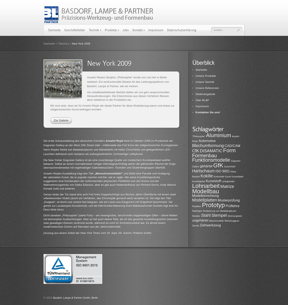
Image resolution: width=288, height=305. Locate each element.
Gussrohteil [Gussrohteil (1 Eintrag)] (229, 166)
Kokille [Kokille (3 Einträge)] (207, 176)
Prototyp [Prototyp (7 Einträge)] (213, 205)
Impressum (202, 106)
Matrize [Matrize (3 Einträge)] (227, 186)
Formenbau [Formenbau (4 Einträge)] (204, 155)
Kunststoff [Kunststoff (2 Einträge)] (213, 181)
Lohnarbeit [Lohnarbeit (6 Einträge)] (206, 186)
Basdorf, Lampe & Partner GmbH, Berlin (75, 297)
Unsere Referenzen (207, 88)
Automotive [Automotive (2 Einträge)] (207, 141)
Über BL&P (202, 100)
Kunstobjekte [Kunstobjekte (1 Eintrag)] (198, 181)
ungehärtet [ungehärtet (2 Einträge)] (200, 220)
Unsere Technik (205, 82)
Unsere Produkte (206, 76)
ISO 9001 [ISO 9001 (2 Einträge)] (223, 171)
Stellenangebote (205, 94)
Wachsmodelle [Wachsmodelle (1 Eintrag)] (216, 221)
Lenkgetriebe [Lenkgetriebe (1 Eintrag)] (228, 181)
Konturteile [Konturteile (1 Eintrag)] (219, 176)
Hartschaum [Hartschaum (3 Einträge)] (203, 171)
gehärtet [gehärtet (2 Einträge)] (206, 166)
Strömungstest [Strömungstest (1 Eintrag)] (234, 216)
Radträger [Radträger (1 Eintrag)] (197, 211)
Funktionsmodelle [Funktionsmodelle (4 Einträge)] (211, 160)
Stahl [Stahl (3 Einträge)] (206, 215)
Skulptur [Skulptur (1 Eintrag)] (196, 216)
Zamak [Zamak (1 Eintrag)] (195, 225)
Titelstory (63, 43)
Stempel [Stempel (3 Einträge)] (219, 215)
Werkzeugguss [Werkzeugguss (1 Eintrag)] (232, 221)
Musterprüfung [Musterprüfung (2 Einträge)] (229, 200)
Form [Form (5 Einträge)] (229, 150)
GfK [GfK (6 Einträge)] (218, 165)
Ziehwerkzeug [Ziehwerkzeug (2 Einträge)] (210, 225)
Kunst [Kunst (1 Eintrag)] (228, 176)
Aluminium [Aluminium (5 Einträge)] (218, 135)
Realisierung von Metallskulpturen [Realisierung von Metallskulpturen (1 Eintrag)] (219, 211)
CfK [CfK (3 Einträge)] (195, 151)
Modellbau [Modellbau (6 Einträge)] (205, 191)
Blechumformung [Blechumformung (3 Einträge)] (208, 145)
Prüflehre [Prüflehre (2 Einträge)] (232, 206)
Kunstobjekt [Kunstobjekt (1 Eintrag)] (237, 176)
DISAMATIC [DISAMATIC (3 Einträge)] (211, 151)
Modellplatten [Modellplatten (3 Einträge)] (204, 200)
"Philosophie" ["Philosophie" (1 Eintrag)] (198, 136)
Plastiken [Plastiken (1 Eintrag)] (196, 206)
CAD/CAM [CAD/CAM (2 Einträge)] (232, 146)
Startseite (49, 43)
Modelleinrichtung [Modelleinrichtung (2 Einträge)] (205, 196)
